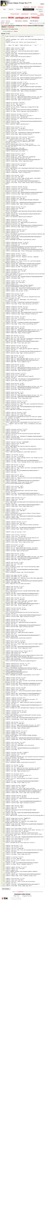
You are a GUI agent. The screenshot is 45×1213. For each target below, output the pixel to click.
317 (4, 601)
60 (4, 138)
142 (4, 294)
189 (4, 370)
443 (4, 828)
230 (4, 443)
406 (4, 765)
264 (4, 507)
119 (4, 252)
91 (4, 198)
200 (4, 388)
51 (4, 123)
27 (4, 83)
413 (4, 775)
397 (4, 748)
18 (4, 68)
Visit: (30, 23)
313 (4, 595)
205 (4, 395)
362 (4, 686)
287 (4, 548)
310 (4, 588)
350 (4, 662)
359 (4, 680)
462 (4, 863)
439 (4, 821)
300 (4, 569)
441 (4, 825)
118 (4, 251)
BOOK (11, 17)
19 (4, 71)
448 (4, 838)
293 (4, 556)
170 (4, 341)
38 (4, 101)
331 (4, 626)
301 (4, 571)
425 (4, 795)
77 (4, 174)
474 (4, 884)
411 (4, 772)
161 (4, 327)
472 (4, 880)
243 (4, 468)
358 (4, 679)
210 (4, 402)
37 (4, 99)
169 (4, 338)
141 (4, 292)
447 (4, 837)
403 (4, 759)
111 (4, 237)
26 (4, 82)
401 (4, 754)
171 (4, 343)
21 (4, 73)
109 (4, 231)
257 (4, 495)
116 (4, 245)
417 (4, 782)
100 (4, 215)
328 (4, 621)
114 (4, 242)
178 (4, 354)
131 (4, 272)
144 (4, 297)
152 (4, 312)
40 (4, 104)
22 (4, 75)
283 (4, 542)
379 (4, 718)
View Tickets (39, 9)
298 (4, 564)
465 (4, 867)
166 (4, 334)
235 (4, 455)
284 (4, 543)
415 (4, 778)
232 (4, 449)
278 (4, 533)
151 (4, 309)
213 (4, 408)
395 (4, 744)
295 (4, 559)
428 (4, 801)
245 (4, 472)
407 (4, 766)
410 (4, 771)
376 (4, 711)
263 (4, 506)
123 (4, 259)
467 (4, 870)
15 (4, 61)
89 (4, 195)
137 (4, 284)
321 (4, 608)
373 (4, 705)
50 (4, 121)
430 (4, 804)
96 (4, 207)
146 (4, 302)
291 (4, 553)
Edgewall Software (16, 899)
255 (4, 489)
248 (4, 476)
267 (4, 512)
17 (4, 66)
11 (4, 54)
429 (4, 803)
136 (4, 282)
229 (4, 442)
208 (4, 399)
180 (4, 357)
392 (4, 739)
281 (4, 538)
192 (4, 375)
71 (4, 162)
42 (4, 107)
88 (4, 194)
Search (41, 11)
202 (4, 391)
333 (4, 629)
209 (4, 401)
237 (4, 458)
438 (4, 820)
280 (4, 536)
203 (4, 392)
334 (4, 631)
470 (4, 877)
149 (4, 307)
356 (4, 676)
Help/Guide (26, 7)
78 (4, 175)
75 (4, 171)
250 (4, 480)
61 (4, 140)
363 (4, 688)
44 (4, 111)
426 (4, 797)
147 (4, 304)
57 (4, 134)
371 (4, 701)
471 (4, 878)
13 (4, 58)
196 (4, 382)
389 (4, 732)
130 (4, 271)
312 (4, 593)
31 (4, 91)
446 (4, 833)
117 (4, 249)
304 (4, 576)
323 (4, 611)
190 (4, 372)
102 (4, 219)
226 (4, 436)
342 (4, 646)
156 (4, 318)
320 (4, 606)
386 (4, 728)
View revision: (18, 21)
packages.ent (21, 17)
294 (4, 558)
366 (4, 693)
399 (4, 751)
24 (4, 79)
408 (4, 768)
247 (4, 475)
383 (4, 723)
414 (4, 777)
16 (4, 62)
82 (4, 182)
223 (4, 429)
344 (4, 649)
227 (4, 438)
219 (4, 421)
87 (4, 192)
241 (4, 465)
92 (4, 200)
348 (4, 658)
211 (4, 404)
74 (4, 167)
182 (4, 360)
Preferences (41, 7)
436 (4, 817)
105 (4, 225)
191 (4, 373)
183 (4, 361)
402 (4, 755)
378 (4, 713)
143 (4, 295)
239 (4, 462)
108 (4, 229)
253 (4, 486)
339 (4, 641)
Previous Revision (15, 14)
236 (4, 456)
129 (4, 269)
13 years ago (11, 27)
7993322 (35, 17)
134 (4, 279)
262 (4, 504)
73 (4, 165)
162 (4, 328)
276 (4, 530)
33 (4, 94)
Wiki (4, 9)
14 (4, 59)
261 (4, 500)
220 (4, 423)
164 (4, 331)
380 (4, 719)
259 (4, 498)
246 (4, 473)
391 (4, 738)
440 (4, 824)
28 (4, 85)
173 (4, 346)
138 (4, 288)
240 (4, 463)
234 (4, 453)
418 (4, 784)
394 (4, 742)
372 (4, 702)
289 (4, 551)
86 (4, 189)
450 (4, 841)
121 (4, 255)
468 (4, 874)
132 (4, 276)
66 (4, 154)
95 (4, 205)
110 (4, 232)
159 (4, 324)
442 (4, 827)
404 (4, 761)
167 (4, 335)
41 (4, 105)
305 (4, 578)
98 (4, 210)
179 (4, 356)
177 (4, 353)
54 (4, 128)
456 (4, 852)
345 (4, 651)
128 (4, 268)
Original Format (26, 896)
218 (4, 419)
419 (4, 785)
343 (4, 648)
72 (4, 164)
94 (4, 204)
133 (4, 278)
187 (4, 367)
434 (4, 812)
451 (4, 844)
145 (4, 299)
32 (4, 92)
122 (4, 256)
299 (4, 565)
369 (4, 698)
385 (4, 726)
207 (4, 398)
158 (4, 322)
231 (4, 445)
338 (4, 639)
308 (4, 585)
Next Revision (34, 14)
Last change (4, 25)
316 (4, 599)
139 (4, 289)
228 (4, 440)
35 (4, 97)
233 (4, 450)
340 (4, 642)
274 (4, 527)
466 (4, 868)
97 (4, 208)
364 (4, 689)
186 (4, 366)
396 (4, 745)
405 (4, 763)
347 (4, 654)
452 (4, 845)
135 (4, 281)
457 (4, 854)
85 (4, 188)
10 (4, 51)
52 (4, 125)
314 (4, 596)
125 (4, 264)
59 (4, 137)
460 (4, 858)
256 (4, 493)
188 (4, 369)
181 (4, 359)
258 (4, 496)
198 (4, 385)
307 (4, 582)
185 (4, 364)
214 (4, 411)
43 (4, 110)
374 (4, 706)
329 (4, 622)
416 (4, 781)
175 (4, 348)
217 (4, 415)
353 (4, 666)
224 (4, 431)
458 (4, 855)
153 (4, 314)
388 (4, 731)
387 (4, 729)
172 (4, 344)
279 (4, 535)
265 (4, 509)
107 (4, 228)
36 (4, 98)
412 (4, 774)
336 (4, 635)
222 (4, 428)
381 (4, 720)
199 (4, 386)
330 (4, 625)
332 (4, 628)
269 (4, 517)
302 (4, 574)
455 (4, 850)
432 (4, 807)
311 (4, 589)
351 (4, 664)
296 (4, 561)
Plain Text (16, 896)
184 (4, 363)
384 (4, 725)
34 (4, 95)
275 (4, 529)
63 (4, 148)
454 (4, 848)
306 (4, 581)
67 (4, 155)
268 (4, 516)
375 (4, 709)
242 (4, 466)
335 (4, 632)
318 (4, 603)
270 (4, 520)
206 (4, 396)
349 (4, 659)
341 (4, 644)
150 (4, 308)
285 (4, 545)
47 (4, 115)
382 (4, 722)
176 (4, 351)
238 (4, 460)
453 (4, 847)
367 (4, 695)
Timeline (11, 9)
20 (4, 72)
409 (4, 769)
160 (4, 325)
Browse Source (28, 9)
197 (4, 383)
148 (4, 305)
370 (4, 699)
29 (4, 86)
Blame (42, 14)
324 (4, 615)
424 (4, 794)
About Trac (33, 7)
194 (4, 379)
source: (4, 17)
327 (4, 619)
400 (4, 752)
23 (4, 78)
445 (4, 831)
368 (4, 696)
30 (4, 89)
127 (4, 266)
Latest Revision (25, 14)
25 (4, 81)
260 (4, 499)
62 (4, 144)
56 (4, 132)
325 (4, 616)
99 (4, 214)
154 (4, 315)
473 (4, 881)
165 (4, 332)
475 (4, 886)
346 (4, 652)
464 (4, 865)
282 (4, 540)
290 (4, 552)
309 (4, 586)
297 (4, 562)
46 (4, 114)
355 (4, 673)
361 (4, 685)
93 (4, 202)
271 (4, 522)
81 (4, 181)
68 (4, 157)
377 (4, 712)
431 (4, 805)
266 (4, 510)
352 (4, 665)
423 (4, 792)
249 (4, 478)
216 (4, 414)
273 (4, 525)
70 (4, 161)
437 (4, 818)
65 (4, 152)
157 (4, 320)
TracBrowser (21, 891)
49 (4, 118)
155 (4, 317)
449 (4, 840)
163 (4, 330)
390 (4, 734)
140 (4, 291)
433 (4, 808)
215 (4, 412)
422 (4, 791)
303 (4, 575)
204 (4, 394)
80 (4, 178)
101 (4, 218)
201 (4, 389)
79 (4, 177)
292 (4, 555)
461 (4, 860)
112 (4, 238)
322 (4, 609)
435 (4, 814)
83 (4, 185)
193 (4, 376)
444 (4, 830)
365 (4, 691)
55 (4, 130)
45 (4, 112)
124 (4, 261)
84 (4, 187)
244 (4, 470)
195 (4, 380)
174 (4, 347)
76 (4, 172)
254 (4, 488)
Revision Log (40, 15)
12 (4, 55)
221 (4, 426)
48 (4, 117)
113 (4, 241)
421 (4, 788)
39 (4, 102)
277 (4, 532)
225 (4, 432)
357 (4, 678)
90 (4, 197)
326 (4, 618)
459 (4, 857)
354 (4, 671)
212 (4, 406)
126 (4, 265)
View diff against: (37, 21)
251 (4, 482)
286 (4, 546)
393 (4, 741)
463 (4, 864)
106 (4, 227)
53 (4, 127)
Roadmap (18, 9)
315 (4, 598)
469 (4, 875)
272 (4, 523)
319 (4, 605)
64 (4, 151)
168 (4, 337)
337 (4, 637)
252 (4, 485)
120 (4, 254)
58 (4, 135)
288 (4, 549)
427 (4, 798)
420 (4, 787)
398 (4, 749)
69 (4, 159)
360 (4, 683)
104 (4, 222)
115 (4, 244)
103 (4, 221)
